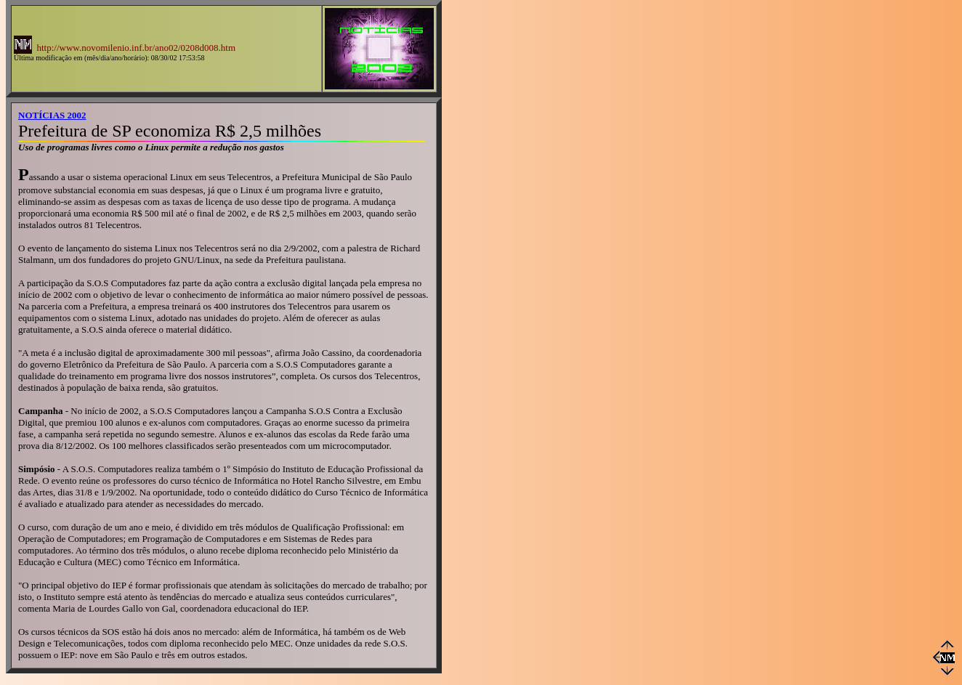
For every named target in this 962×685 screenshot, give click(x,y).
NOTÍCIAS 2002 (52, 115)
